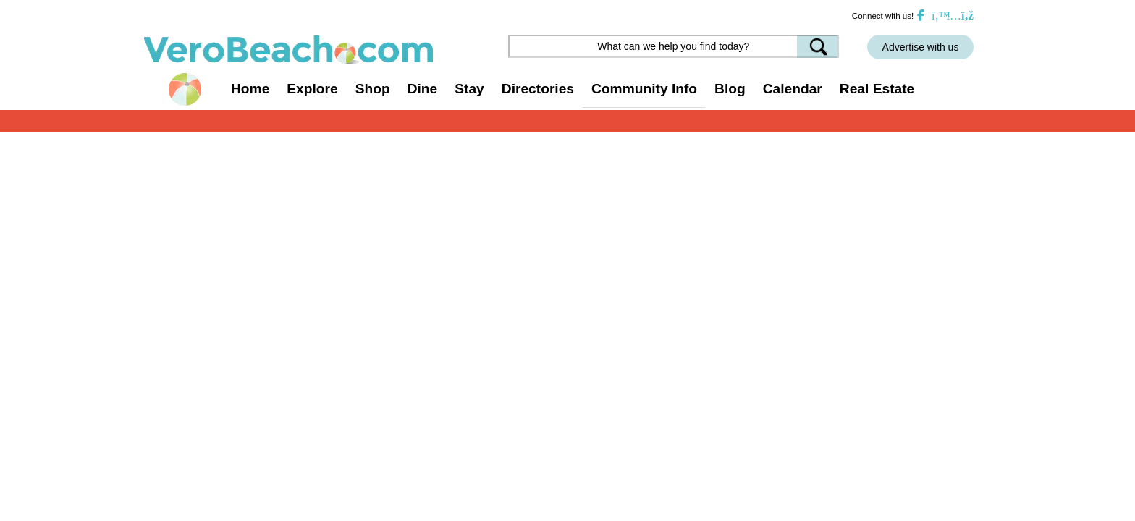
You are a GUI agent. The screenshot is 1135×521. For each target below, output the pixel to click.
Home (250, 88)
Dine (423, 88)
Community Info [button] (644, 88)
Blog (730, 88)
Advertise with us (920, 47)
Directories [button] (538, 88)
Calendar (792, 88)
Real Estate (877, 88)
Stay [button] (469, 88)
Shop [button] (372, 88)
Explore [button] (312, 88)
